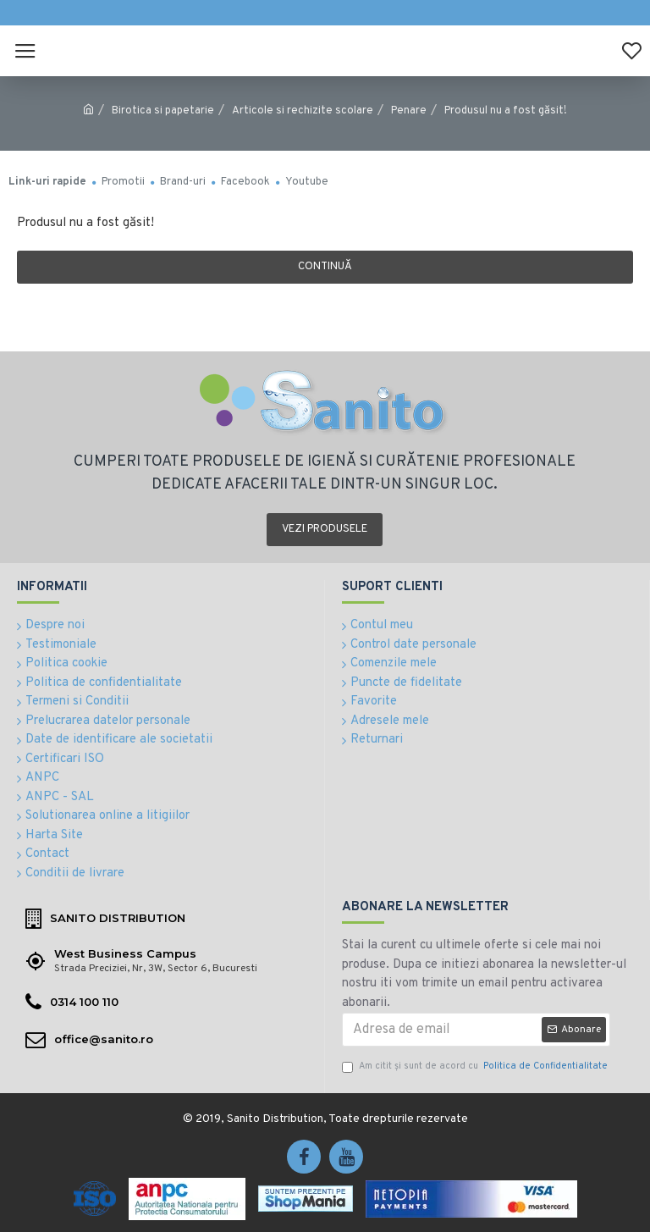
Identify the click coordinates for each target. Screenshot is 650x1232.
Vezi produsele (324, 529)
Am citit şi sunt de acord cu (476, 1066)
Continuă (325, 266)
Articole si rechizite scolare (302, 111)
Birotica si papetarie (163, 111)
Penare (409, 111)
